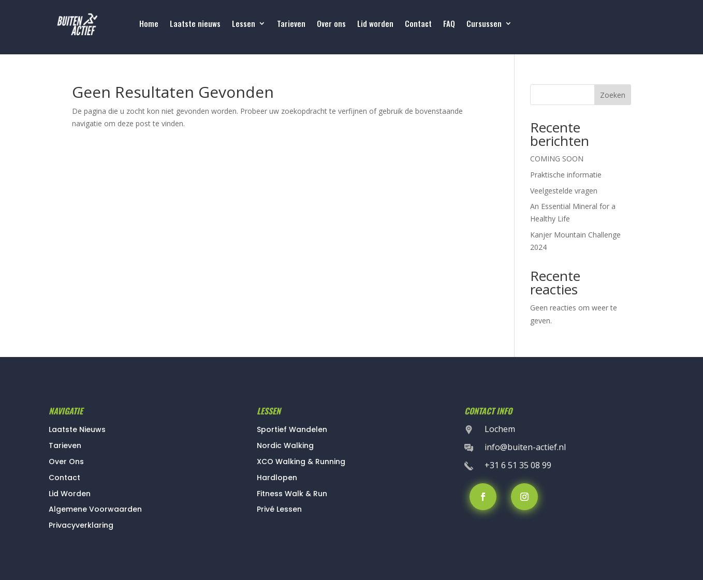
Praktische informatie (566, 175)
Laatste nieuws (195, 24)
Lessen (243, 24)
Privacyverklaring (81, 525)
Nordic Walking (285, 445)
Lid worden (375, 24)
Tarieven (291, 24)
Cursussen (484, 24)
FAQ (449, 24)
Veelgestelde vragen (563, 191)
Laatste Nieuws (77, 429)
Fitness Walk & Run (292, 493)
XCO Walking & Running (301, 461)
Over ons (331, 24)
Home (148, 24)
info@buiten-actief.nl (525, 447)
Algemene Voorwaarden (95, 509)
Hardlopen (277, 477)
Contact (418, 24)
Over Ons (66, 461)
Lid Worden (70, 493)
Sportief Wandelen (292, 429)
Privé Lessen (279, 509)
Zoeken (612, 95)
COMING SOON (556, 158)
